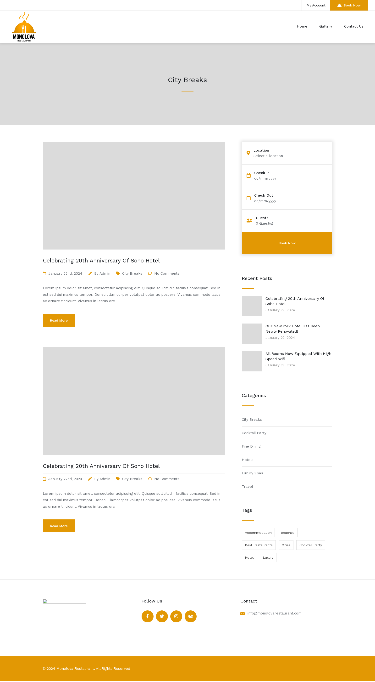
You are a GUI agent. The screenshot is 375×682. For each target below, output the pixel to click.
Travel (247, 486)
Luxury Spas (252, 473)
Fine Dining (251, 446)
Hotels (248, 460)
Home (302, 26)
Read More (59, 320)
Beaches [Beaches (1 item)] (287, 532)
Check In (262, 173)
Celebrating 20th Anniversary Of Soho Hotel (101, 260)
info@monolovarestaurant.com (275, 613)
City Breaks (132, 273)
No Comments (166, 273)
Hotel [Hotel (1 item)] (249, 557)
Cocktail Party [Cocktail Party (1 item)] (310, 545)
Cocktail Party (254, 433)
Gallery (325, 26)
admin (104, 273)
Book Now (349, 5)
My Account (316, 5)
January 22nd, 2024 (65, 273)
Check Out (263, 195)
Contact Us (354, 26)
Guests (262, 218)
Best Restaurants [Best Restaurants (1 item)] (259, 545)
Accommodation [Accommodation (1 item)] (258, 532)
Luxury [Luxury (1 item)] (268, 557)
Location (261, 150)
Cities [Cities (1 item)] (286, 545)
